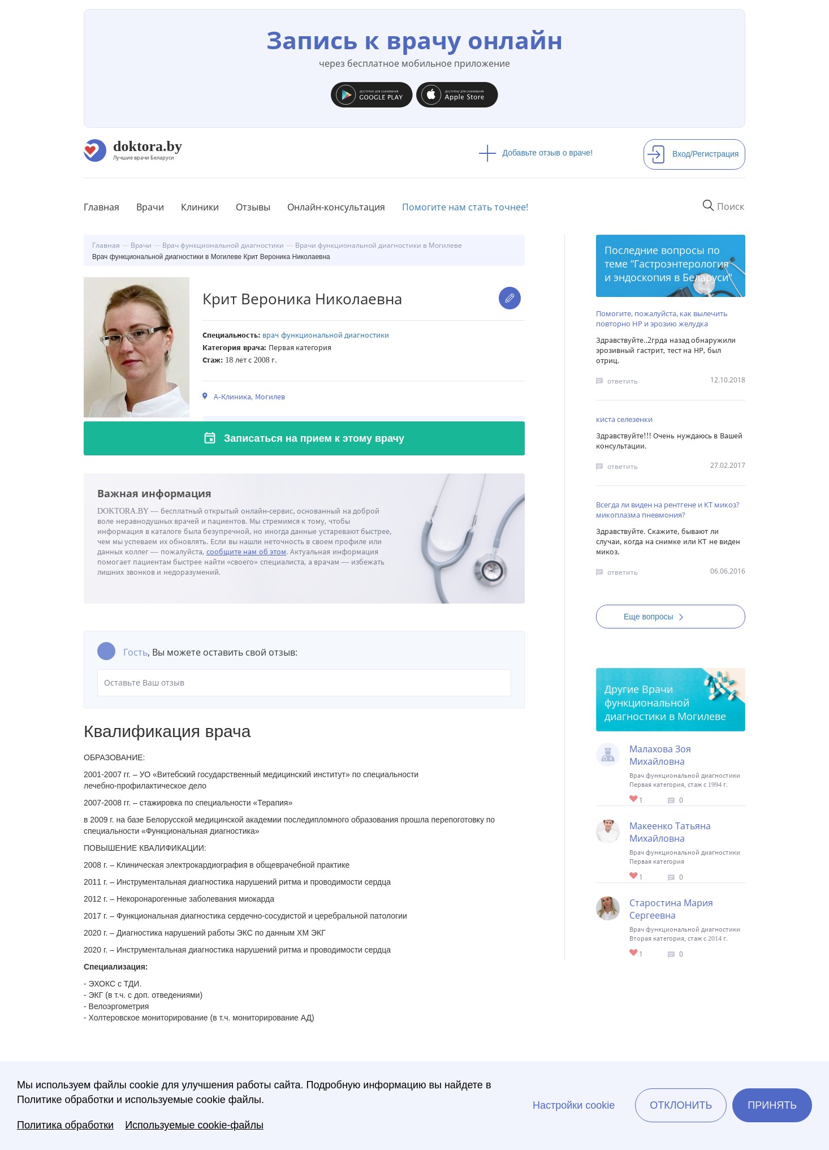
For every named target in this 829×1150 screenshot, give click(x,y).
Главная (101, 207)
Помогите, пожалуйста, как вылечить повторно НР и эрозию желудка (662, 318)
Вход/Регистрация (693, 153)
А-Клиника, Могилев (249, 397)
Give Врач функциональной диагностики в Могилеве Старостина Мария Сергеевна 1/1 (634, 953)
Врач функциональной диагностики (325, 335)
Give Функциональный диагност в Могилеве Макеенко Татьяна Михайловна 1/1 (634, 876)
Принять (772, 1105)
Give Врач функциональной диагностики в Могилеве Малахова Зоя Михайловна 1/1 (634, 799)
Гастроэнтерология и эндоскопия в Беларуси (667, 270)
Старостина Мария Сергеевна (671, 909)
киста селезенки (624, 419)
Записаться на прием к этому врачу (314, 438)
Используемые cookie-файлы (194, 1125)
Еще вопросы (657, 616)
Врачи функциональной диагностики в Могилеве (665, 702)
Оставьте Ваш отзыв (304, 682)
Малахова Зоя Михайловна (660, 755)
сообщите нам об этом (246, 552)
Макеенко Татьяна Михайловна (670, 832)
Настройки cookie (574, 1105)
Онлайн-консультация (336, 207)
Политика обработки (65, 1125)
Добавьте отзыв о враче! (535, 152)
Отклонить (681, 1105)
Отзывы (253, 207)
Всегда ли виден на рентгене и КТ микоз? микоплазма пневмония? (668, 509)
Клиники (200, 207)
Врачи (150, 207)
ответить (622, 381)
